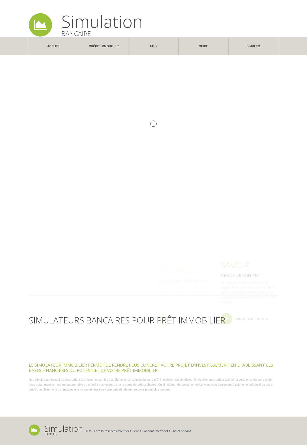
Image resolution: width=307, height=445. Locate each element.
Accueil (53, 46)
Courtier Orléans (129, 431)
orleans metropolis (157, 431)
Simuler (253, 46)
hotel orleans (182, 431)
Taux (154, 46)
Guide (203, 46)
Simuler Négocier (252, 330)
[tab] (50, 353)
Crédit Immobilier (104, 46)
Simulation (102, 21)
